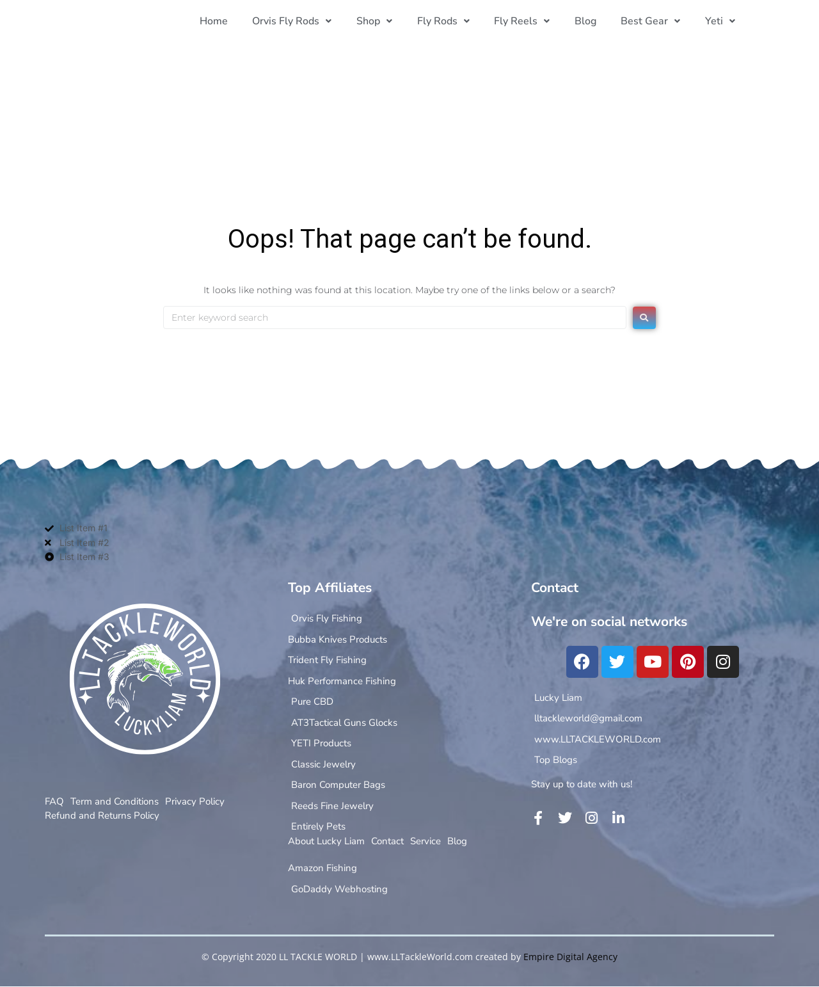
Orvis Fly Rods (307, 21)
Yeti (721, 21)
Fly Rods (453, 21)
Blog (591, 21)
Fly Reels (530, 21)
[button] (307, 21)
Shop (387, 21)
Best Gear (654, 21)
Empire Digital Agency (570, 957)
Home (231, 21)
